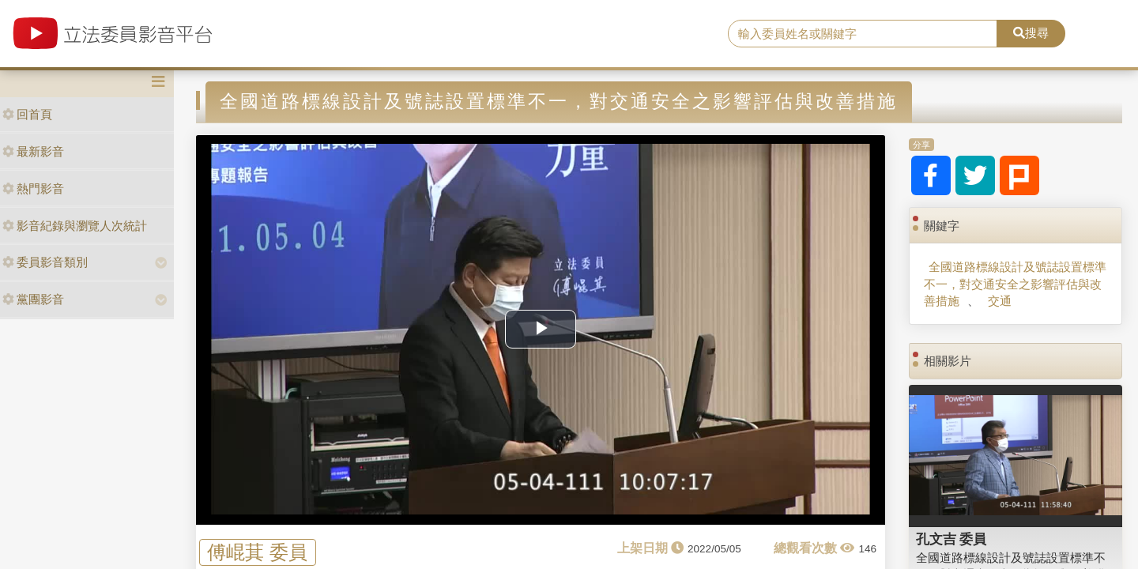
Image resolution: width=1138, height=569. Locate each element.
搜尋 (1031, 33)
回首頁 (27, 114)
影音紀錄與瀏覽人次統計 (74, 225)
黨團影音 (33, 299)
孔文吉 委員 (951, 539)
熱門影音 (33, 188)
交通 (1000, 300)
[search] (862, 34)
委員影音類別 (45, 262)
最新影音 (33, 151)
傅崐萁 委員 (257, 552)
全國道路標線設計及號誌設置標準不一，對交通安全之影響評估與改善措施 (1015, 283)
